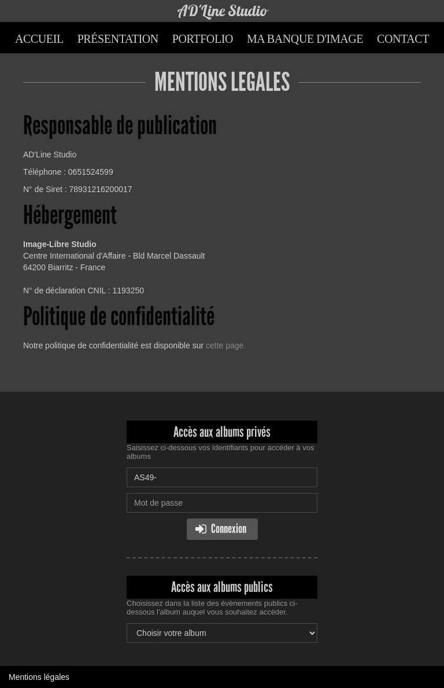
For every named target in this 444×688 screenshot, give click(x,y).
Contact (403, 38)
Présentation (117, 38)
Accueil (39, 38)
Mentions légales (39, 677)
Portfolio (202, 38)
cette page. (226, 345)
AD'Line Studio (222, 10)
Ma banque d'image (305, 38)
